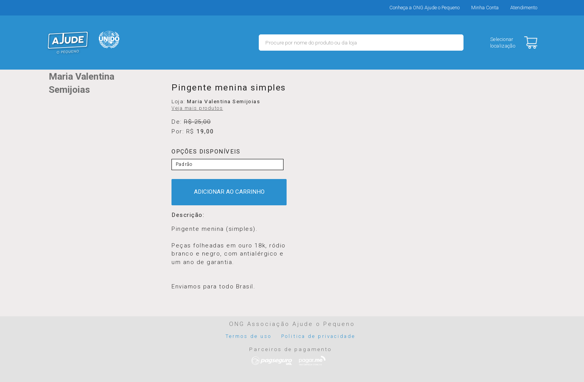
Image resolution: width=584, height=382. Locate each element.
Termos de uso (249, 336)
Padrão (184, 164)
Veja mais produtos (197, 108)
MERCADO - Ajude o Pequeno (68, 42)
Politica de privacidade (318, 336)
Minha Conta (485, 7)
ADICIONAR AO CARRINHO (229, 191)
